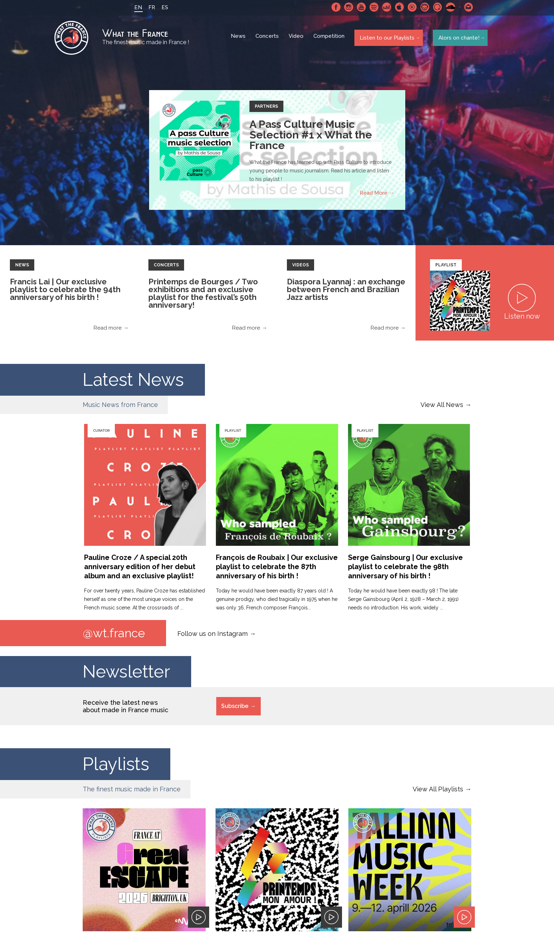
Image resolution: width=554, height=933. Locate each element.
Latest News (133, 381)
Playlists (116, 766)
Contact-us (466, 7)
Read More (374, 194)
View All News (441, 406)
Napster (423, 7)
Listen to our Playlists (386, 38)
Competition (329, 39)
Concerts (267, 39)
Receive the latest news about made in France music (125, 708)
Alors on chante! (457, 38)
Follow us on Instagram (212, 635)
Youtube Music (410, 7)
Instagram (346, 7)
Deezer (384, 7)
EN (136, 7)
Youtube (359, 7)
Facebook (333, 7)
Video (296, 39)
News (238, 39)
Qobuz (435, 7)
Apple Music (397, 7)
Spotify (372, 7)
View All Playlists (438, 791)
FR (149, 7)
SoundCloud (448, 7)
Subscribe (234, 708)
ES (162, 7)
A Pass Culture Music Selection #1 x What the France (310, 136)
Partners (266, 108)
